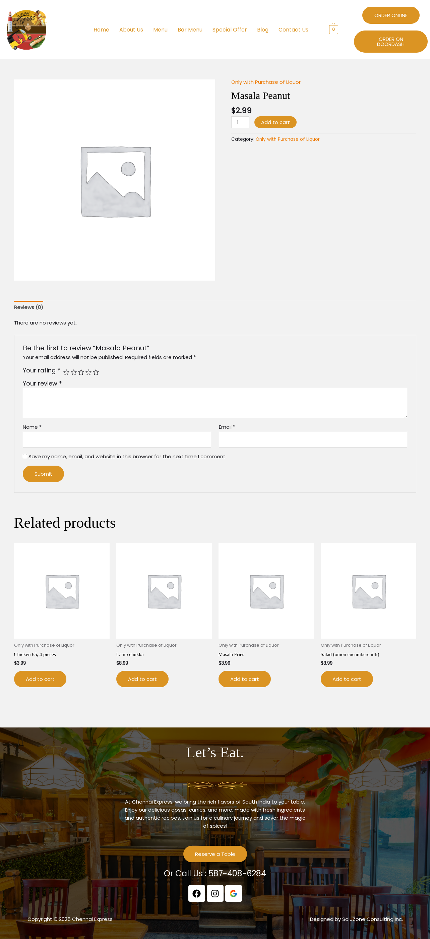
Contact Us (293, 30)
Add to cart (275, 122)
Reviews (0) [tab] (28, 307)
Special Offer (229, 30)
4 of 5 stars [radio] (88, 372)
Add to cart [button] (40, 679)
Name (32, 426)
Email (227, 426)
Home (101, 30)
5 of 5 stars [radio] (96, 372)
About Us (131, 30)
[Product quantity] (240, 122)
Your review (42, 383)
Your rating (41, 370)
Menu (160, 30)
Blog (262, 30)
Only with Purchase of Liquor (266, 81)
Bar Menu (190, 30)
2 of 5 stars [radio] (74, 372)
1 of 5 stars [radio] (66, 372)
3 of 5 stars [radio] (81, 372)
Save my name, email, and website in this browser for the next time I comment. (127, 456)
